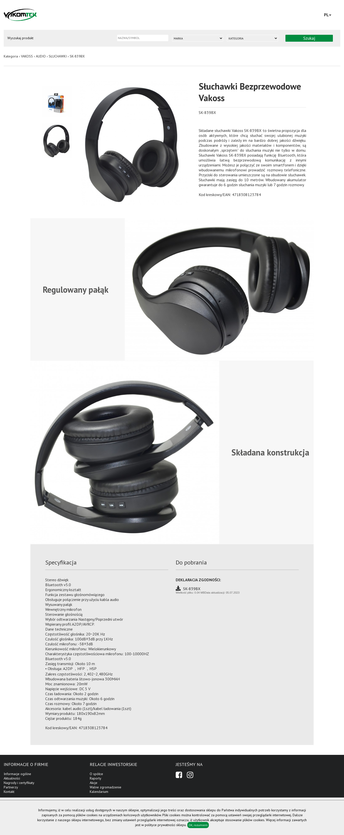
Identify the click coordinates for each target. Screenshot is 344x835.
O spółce (96, 774)
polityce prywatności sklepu (165, 825)
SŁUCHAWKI (58, 56)
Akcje (93, 783)
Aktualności (12, 778)
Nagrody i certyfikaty (19, 783)
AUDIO (41, 56)
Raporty (95, 778)
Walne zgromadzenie (105, 787)
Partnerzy (11, 787)
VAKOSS (27, 56)
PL (327, 15)
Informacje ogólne (17, 774)
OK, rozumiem (198, 825)
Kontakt (9, 791)
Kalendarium (99, 791)
